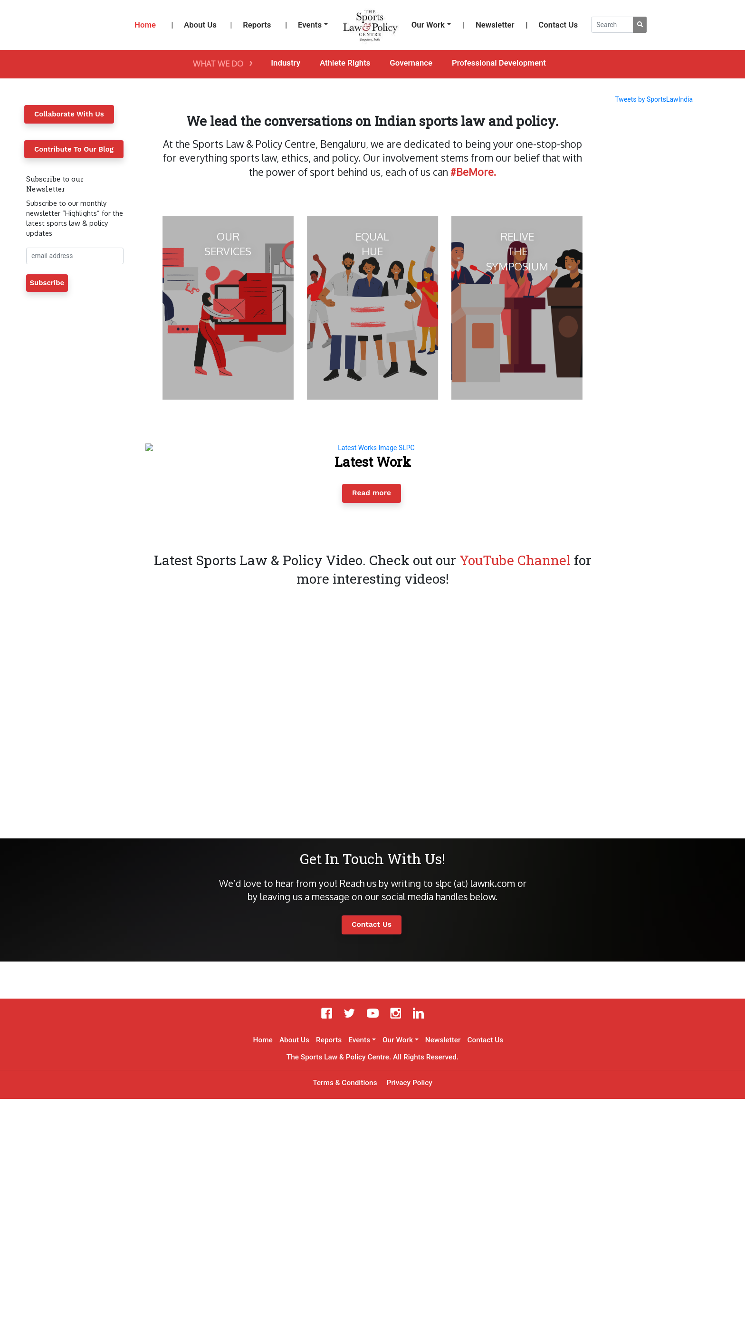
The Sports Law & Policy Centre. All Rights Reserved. (372, 1295)
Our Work (428, 24)
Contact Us (558, 24)
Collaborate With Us (69, 114)
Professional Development (499, 62)
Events (310, 24)
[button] (148, 602)
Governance (411, 62)
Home (145, 24)
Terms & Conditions (345, 1321)
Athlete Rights (345, 62)
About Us (200, 24)
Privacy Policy (409, 1321)
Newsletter (495, 24)
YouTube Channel (515, 798)
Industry (285, 62)
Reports (257, 24)
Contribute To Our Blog (74, 149)
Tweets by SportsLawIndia (654, 99)
